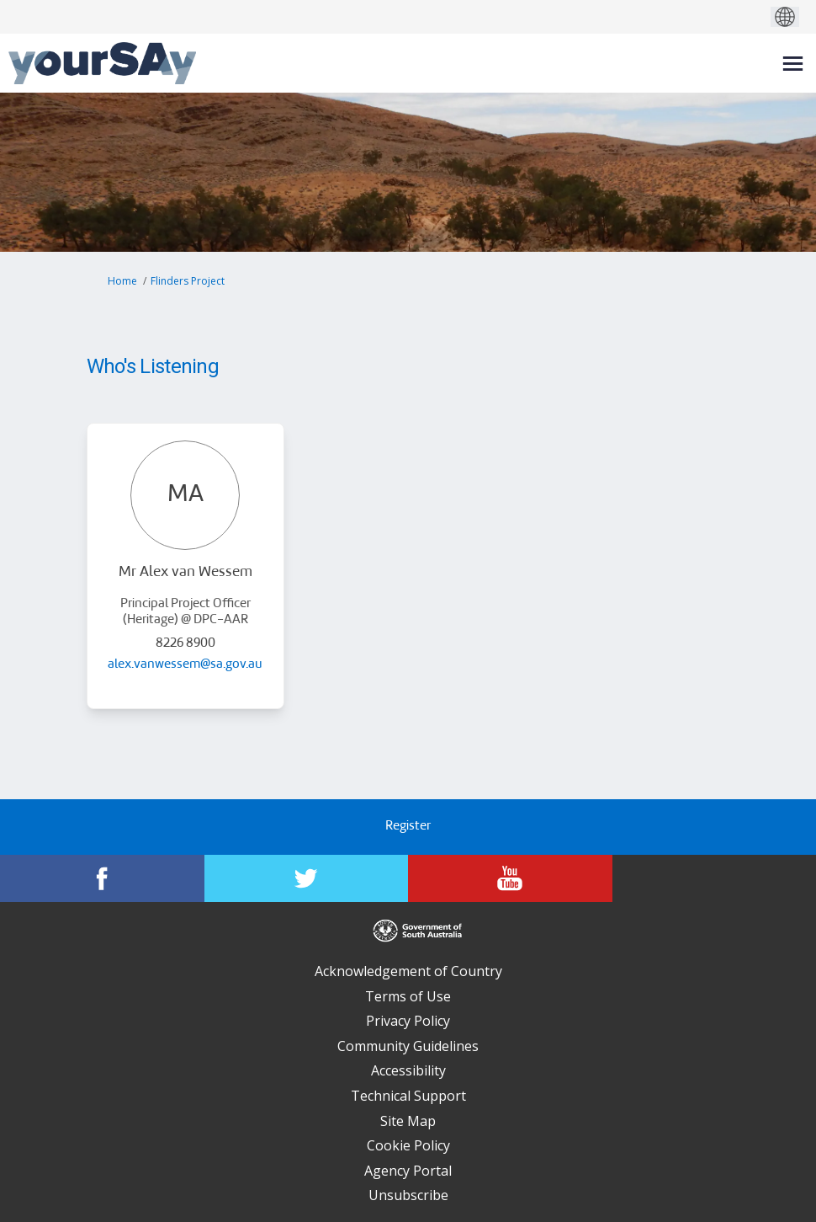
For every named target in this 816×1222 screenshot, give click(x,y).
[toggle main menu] (793, 63)
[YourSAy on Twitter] (306, 878)
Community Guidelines (408, 1046)
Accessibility (408, 1070)
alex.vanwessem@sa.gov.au (185, 665)
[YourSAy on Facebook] (102, 878)
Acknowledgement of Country (408, 971)
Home (122, 281)
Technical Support (408, 1095)
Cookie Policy (408, 1145)
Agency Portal (408, 1170)
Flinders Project (188, 281)
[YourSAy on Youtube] (510, 878)
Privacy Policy (408, 1020)
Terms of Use (408, 996)
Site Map (408, 1121)
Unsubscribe (408, 1195)
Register (408, 826)
